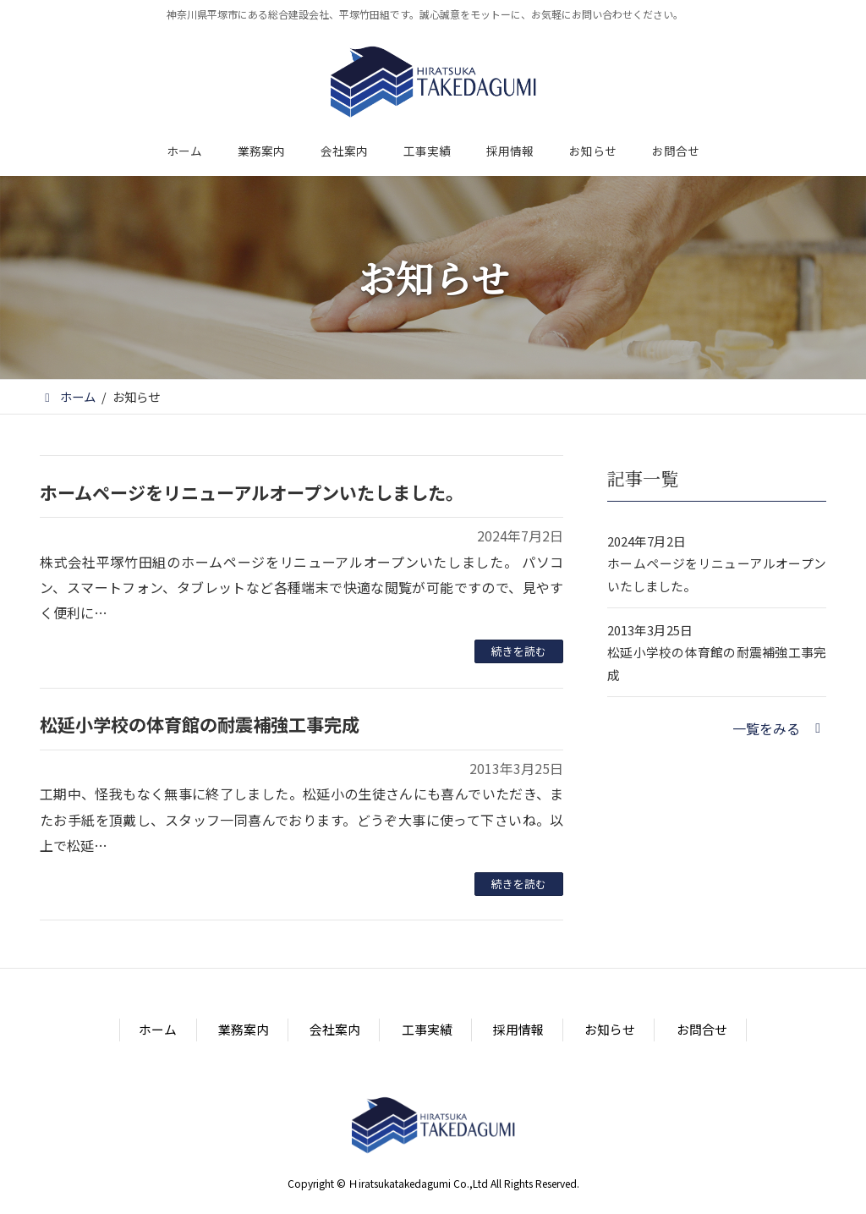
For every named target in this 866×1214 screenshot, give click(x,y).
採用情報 (518, 1030)
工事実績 (427, 1030)
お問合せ (702, 1030)
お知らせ (609, 1030)
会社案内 (335, 1030)
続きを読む (518, 651)
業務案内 (243, 1030)
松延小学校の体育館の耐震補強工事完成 (199, 724)
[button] (779, 728)
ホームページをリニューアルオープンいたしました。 (251, 492)
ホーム (158, 1030)
